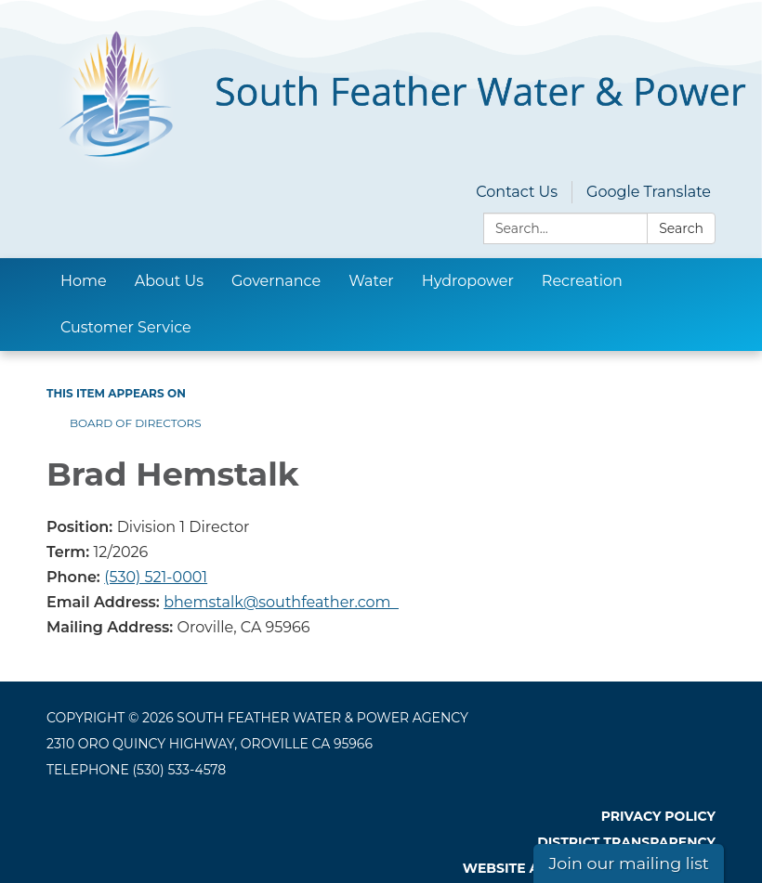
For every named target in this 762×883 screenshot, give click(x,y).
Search (681, 228)
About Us (169, 281)
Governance (276, 281)
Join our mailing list (628, 863)
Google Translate (648, 192)
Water (371, 281)
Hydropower (468, 281)
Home (83, 281)
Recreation (582, 281)
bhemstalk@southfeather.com (281, 602)
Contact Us (517, 192)
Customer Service (125, 327)
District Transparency (626, 842)
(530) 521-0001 (155, 577)
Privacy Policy (658, 816)
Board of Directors (136, 423)
